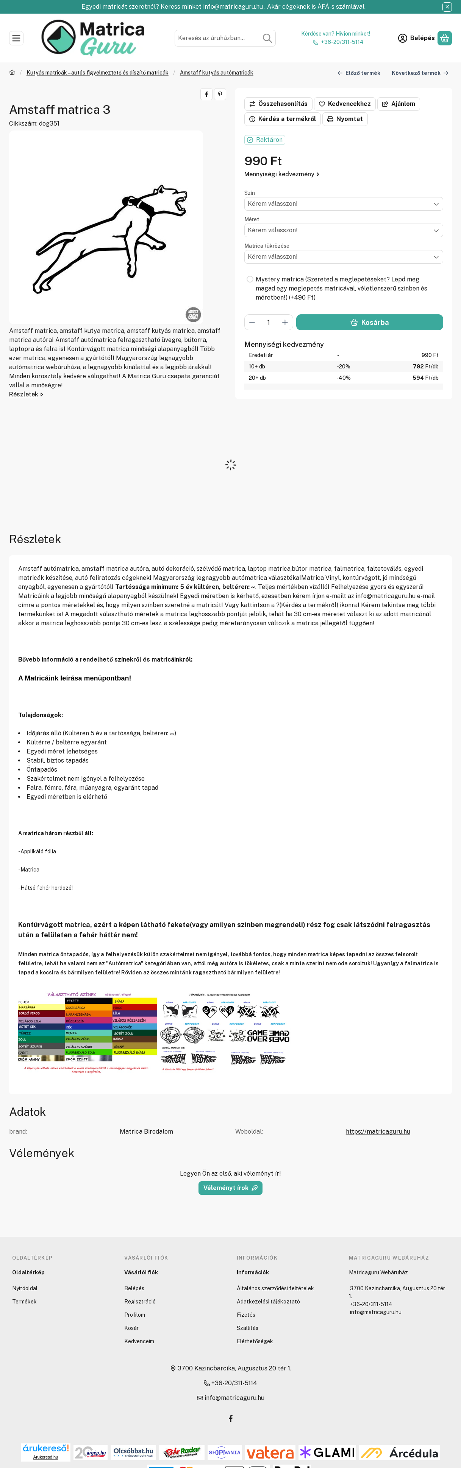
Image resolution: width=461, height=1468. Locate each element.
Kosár (131, 1328)
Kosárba (369, 322)
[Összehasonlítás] (278, 104)
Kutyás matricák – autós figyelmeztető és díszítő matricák (98, 73)
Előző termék (359, 73)
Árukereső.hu (45, 1457)
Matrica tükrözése (266, 246)
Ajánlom (398, 103)
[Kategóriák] (16, 38)
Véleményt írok (230, 1187)
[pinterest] (220, 94)
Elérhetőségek (255, 1341)
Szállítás (247, 1328)
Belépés (134, 1288)
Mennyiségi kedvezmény (281, 174)
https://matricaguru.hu (378, 1131)
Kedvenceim (139, 1341)
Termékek (24, 1302)
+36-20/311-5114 (342, 42)
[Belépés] (416, 38)
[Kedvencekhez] (345, 104)
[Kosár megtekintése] (445, 38)
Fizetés (246, 1315)
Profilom (134, 1315)
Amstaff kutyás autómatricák (216, 73)
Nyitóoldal (25, 1288)
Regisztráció (140, 1302)
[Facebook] (231, 1418)
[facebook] (206, 94)
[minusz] (252, 322)
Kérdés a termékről (282, 119)
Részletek (26, 394)
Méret (251, 219)
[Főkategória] (12, 73)
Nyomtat (345, 119)
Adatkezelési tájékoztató (268, 1302)
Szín (249, 193)
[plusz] (285, 322)
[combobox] (225, 38)
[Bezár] (447, 7)
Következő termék (420, 73)
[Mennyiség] (268, 322)
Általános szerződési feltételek (275, 1288)
